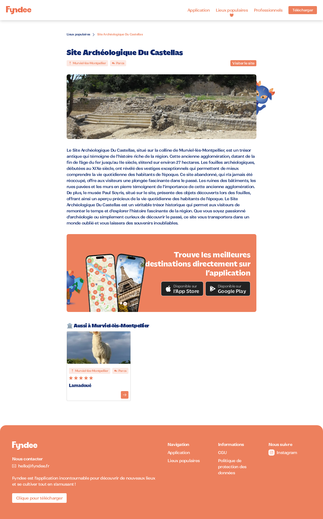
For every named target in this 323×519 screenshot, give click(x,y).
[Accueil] (18, 10)
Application (198, 10)
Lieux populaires (232, 10)
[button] (182, 288)
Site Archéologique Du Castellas (120, 34)
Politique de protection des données (232, 466)
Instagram (282, 452)
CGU (222, 452)
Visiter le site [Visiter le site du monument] (243, 63)
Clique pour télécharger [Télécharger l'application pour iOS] (39, 498)
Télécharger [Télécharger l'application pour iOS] (302, 10)
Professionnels (268, 10)
